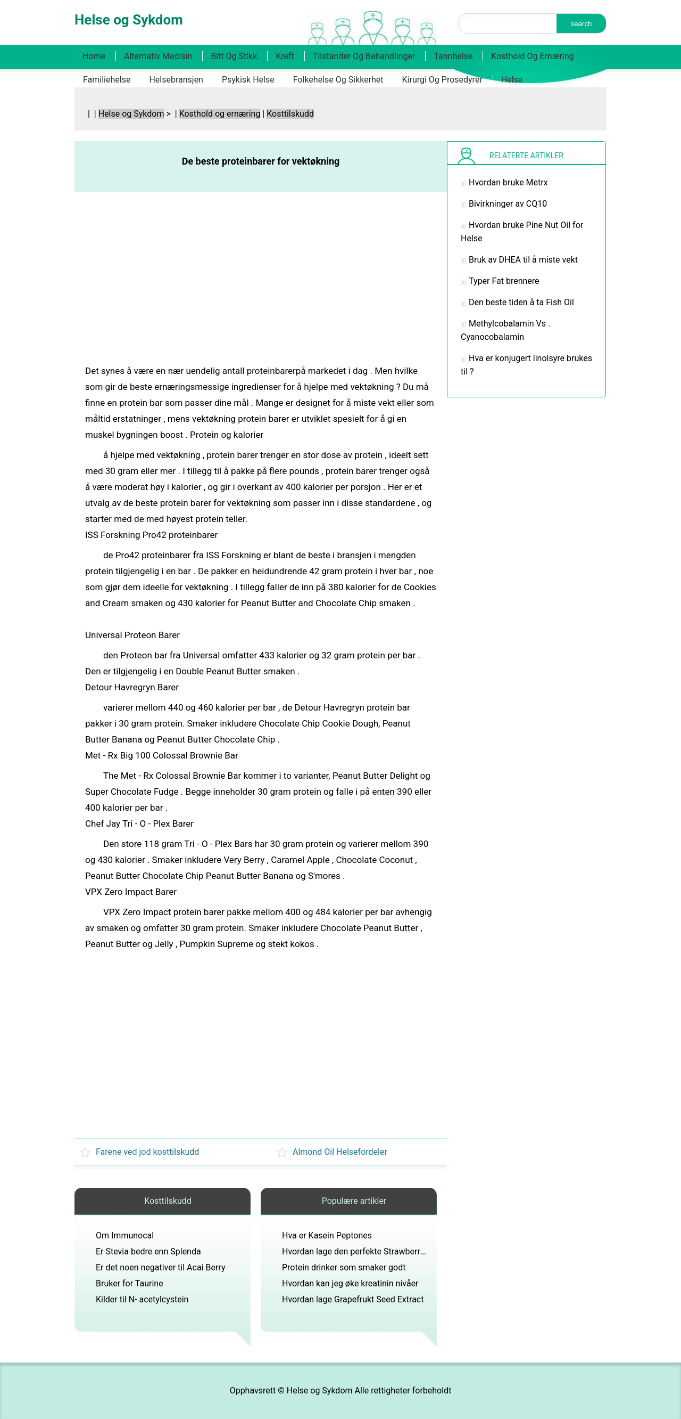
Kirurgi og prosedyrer (442, 80)
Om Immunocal (125, 1235)
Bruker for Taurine (129, 1283)
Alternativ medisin (158, 56)
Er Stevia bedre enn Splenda (148, 1251)
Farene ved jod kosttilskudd (147, 1152)
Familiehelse (106, 80)
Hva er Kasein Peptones (327, 1235)
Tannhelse (453, 56)
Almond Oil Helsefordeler (340, 1152)
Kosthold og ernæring (532, 56)
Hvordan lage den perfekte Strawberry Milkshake (373, 1251)
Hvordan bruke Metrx (508, 182)
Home (93, 56)
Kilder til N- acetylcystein (142, 1299)
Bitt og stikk (234, 56)
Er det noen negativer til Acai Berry (160, 1267)
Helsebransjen (176, 80)
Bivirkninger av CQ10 (508, 204)
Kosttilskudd (290, 114)
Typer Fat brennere (504, 281)
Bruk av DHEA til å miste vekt (523, 260)
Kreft (285, 56)
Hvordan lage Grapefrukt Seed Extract (352, 1299)
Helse (512, 80)
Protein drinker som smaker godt (343, 1267)
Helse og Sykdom (131, 114)
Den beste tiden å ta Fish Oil (521, 302)
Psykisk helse (248, 80)
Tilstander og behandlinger (364, 56)
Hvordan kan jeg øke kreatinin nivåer (350, 1283)
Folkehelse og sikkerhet (338, 80)
